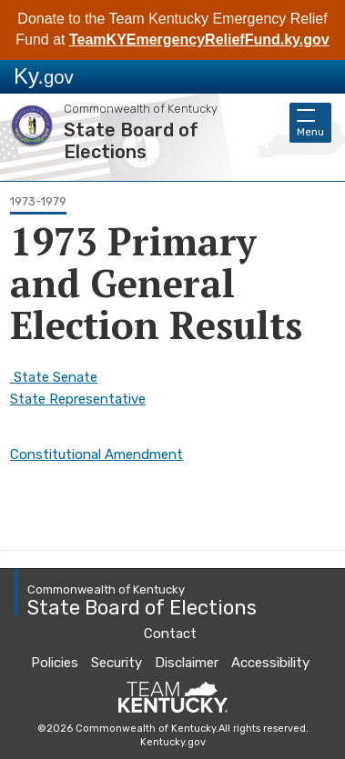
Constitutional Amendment (96, 454)
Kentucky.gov (173, 742)
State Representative (78, 399)
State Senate (53, 377)
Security (116, 662)
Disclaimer (186, 662)
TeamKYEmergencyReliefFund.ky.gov (199, 39)
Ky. (44, 76)
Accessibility (270, 662)
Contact (170, 633)
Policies (54, 662)
